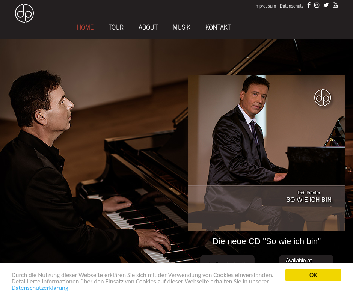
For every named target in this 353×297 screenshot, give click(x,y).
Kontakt (218, 27)
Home (85, 27)
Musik (181, 27)
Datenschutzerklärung (40, 288)
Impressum (265, 5)
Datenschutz (291, 5)
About (148, 27)
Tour (116, 27)
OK (313, 275)
